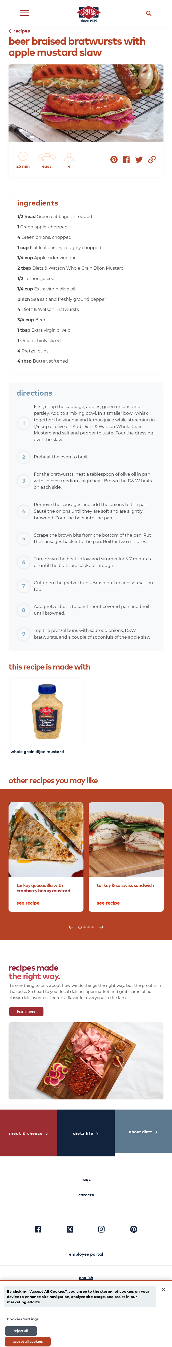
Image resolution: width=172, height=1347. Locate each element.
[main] (86, 1313)
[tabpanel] (46, 857)
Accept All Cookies (28, 1342)
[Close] (163, 1289)
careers (86, 1194)
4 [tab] (92, 927)
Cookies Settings (23, 1319)
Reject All (21, 1331)
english (86, 1277)
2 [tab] (84, 927)
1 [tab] (80, 927)
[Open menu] (24, 13)
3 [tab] (88, 927)
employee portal (86, 1254)
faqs (86, 1179)
